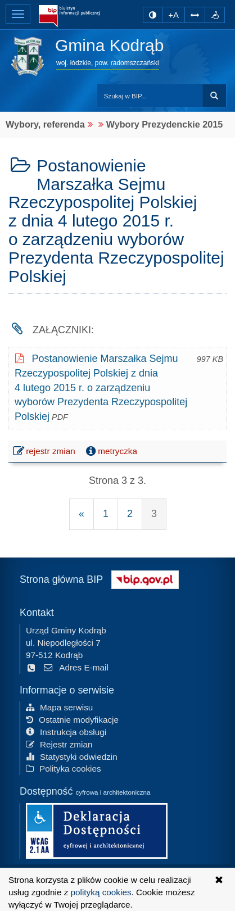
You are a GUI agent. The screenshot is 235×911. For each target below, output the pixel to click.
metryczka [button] (110, 451)
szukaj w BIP (214, 95)
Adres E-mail (76, 667)
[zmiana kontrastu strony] (152, 15)
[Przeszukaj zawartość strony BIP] (149, 95)
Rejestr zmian (59, 744)
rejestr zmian (44, 452)
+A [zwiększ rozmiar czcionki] (173, 15)
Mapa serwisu (59, 707)
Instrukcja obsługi (66, 732)
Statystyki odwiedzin (72, 757)
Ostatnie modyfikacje (72, 719)
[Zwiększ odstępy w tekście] (194, 15)
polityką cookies (101, 892)
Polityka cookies (63, 768)
